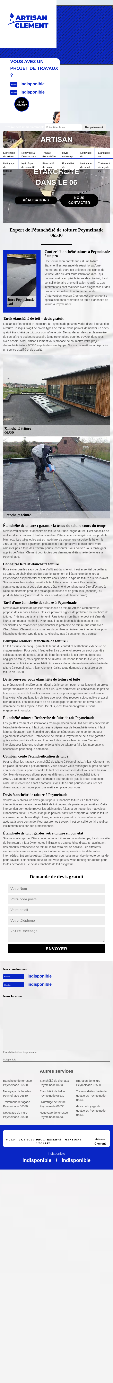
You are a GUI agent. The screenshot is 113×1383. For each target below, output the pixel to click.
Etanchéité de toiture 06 (9, 154)
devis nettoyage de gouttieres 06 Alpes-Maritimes (67, 154)
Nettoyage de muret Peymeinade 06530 (15, 1115)
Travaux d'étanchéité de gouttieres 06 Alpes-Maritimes (48, 154)
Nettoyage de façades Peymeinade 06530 (17, 1093)
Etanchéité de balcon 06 (48, 165)
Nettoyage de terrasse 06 (9, 165)
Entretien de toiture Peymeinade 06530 (88, 1083)
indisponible (39, 976)
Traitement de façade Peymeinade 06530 (16, 1104)
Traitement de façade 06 (104, 165)
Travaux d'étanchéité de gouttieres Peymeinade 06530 (91, 1096)
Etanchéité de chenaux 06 (68, 165)
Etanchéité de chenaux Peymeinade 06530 (54, 1083)
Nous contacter (79, 200)
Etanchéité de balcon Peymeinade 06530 (53, 1093)
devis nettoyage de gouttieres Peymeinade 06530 (90, 1111)
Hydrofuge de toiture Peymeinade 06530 (53, 1104)
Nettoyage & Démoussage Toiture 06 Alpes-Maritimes (28, 154)
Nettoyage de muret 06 (86, 165)
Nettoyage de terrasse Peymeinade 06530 (54, 1115)
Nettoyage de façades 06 (86, 154)
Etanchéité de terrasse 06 (104, 154)
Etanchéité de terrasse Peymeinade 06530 (17, 1083)
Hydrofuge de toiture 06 (28, 165)
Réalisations (36, 200)
